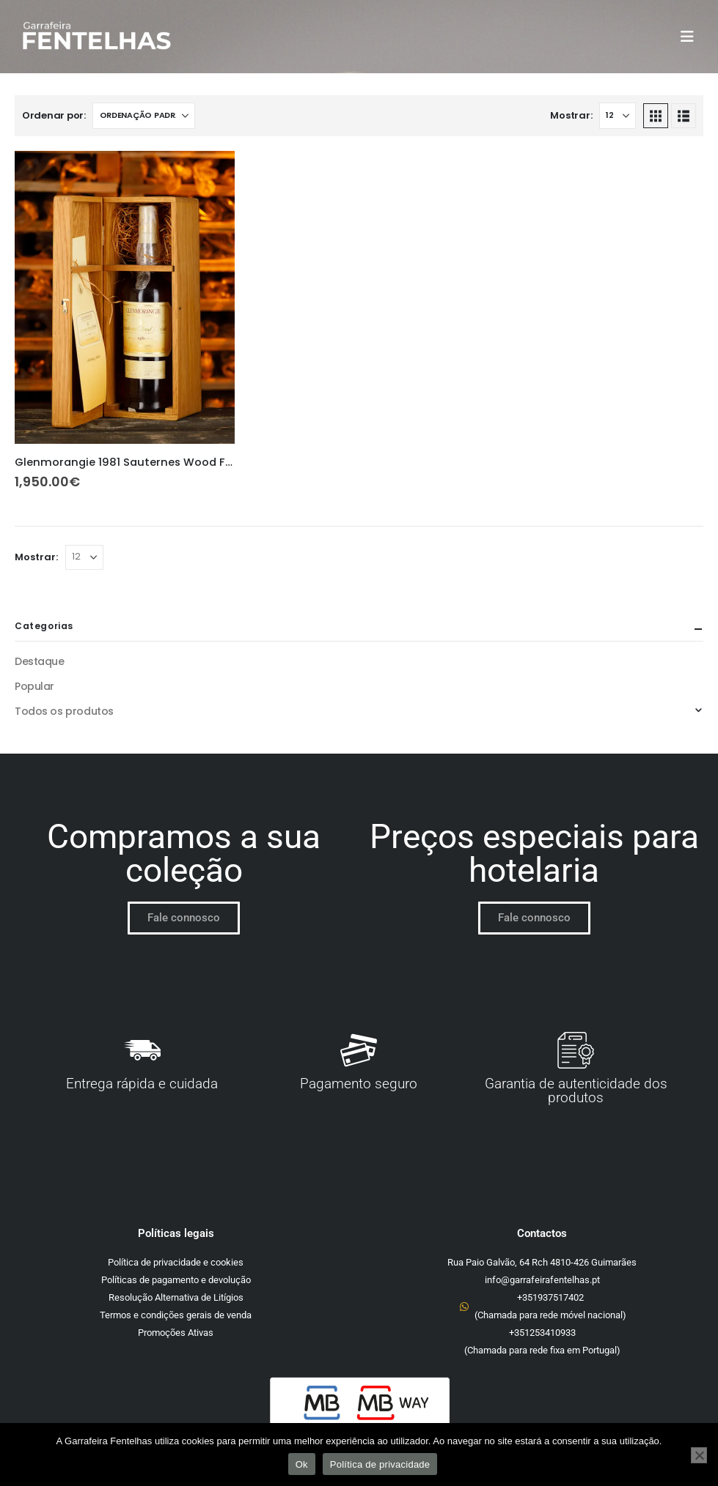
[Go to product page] (125, 297)
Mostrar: (571, 115)
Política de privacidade (380, 1464)
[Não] (699, 1455)
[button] (691, 36)
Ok (302, 1464)
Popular (34, 686)
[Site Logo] (96, 36)
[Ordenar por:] (143, 116)
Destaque (40, 661)
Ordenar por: (54, 115)
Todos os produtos (64, 711)
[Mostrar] (617, 116)
